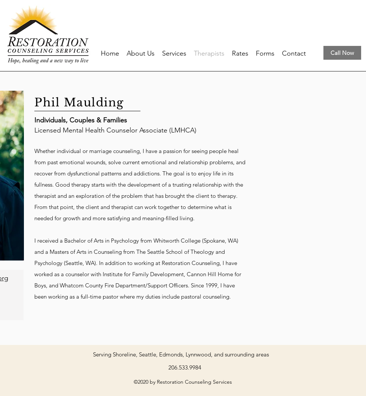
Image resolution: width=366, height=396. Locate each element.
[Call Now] (342, 53)
